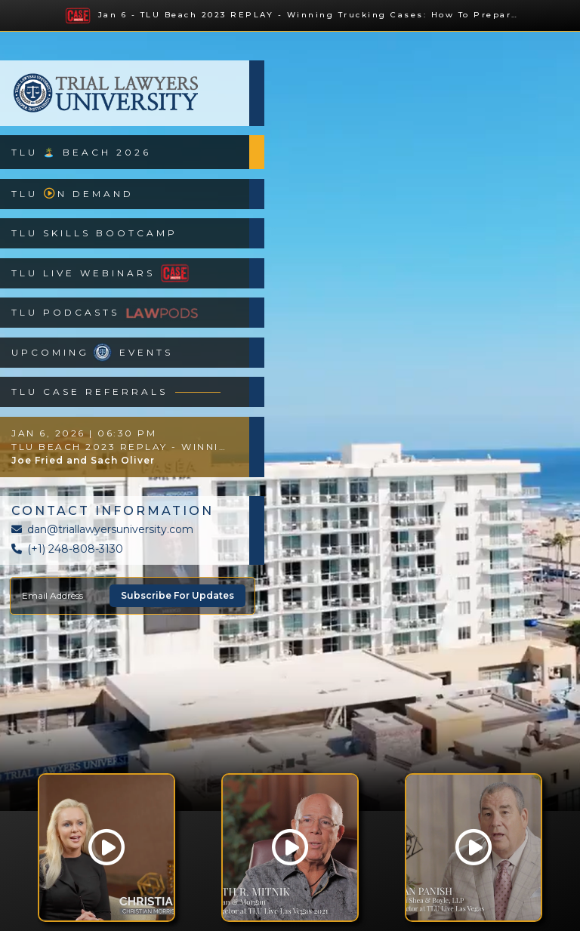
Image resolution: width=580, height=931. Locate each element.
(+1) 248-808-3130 (67, 549)
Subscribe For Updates (177, 595)
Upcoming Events (92, 352)
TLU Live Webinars (102, 273)
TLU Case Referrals (116, 391)
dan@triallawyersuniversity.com (102, 529)
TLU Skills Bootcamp (94, 233)
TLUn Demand (72, 194)
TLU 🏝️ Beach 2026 (81, 152)
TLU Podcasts (105, 313)
